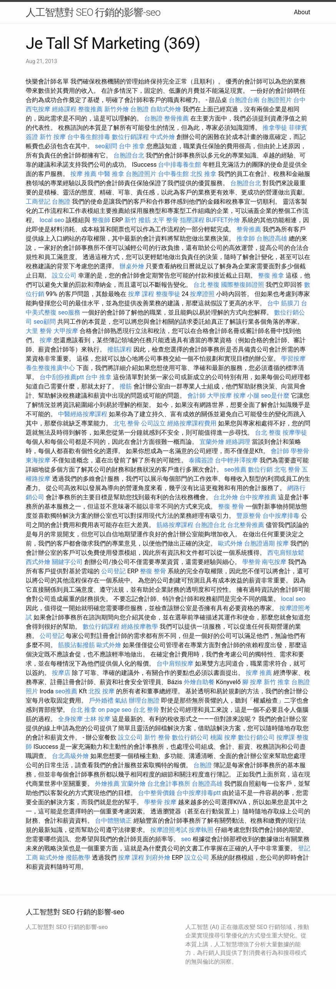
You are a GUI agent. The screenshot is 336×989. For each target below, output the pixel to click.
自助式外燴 (165, 109)
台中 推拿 (132, 146)
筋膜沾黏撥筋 (76, 645)
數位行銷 (260, 469)
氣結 (121, 700)
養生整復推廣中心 (50, 368)
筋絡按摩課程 (174, 525)
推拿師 (245, 238)
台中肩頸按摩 (174, 663)
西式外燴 (38, 562)
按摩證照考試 (168, 829)
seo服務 (69, 312)
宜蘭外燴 (212, 441)
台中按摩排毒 (281, 515)
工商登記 (38, 201)
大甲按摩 (65, 331)
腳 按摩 (252, 682)
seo (186, 839)
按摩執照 (201, 829)
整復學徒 (168, 294)
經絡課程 (64, 109)
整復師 (101, 220)
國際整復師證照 (242, 284)
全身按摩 (70, 719)
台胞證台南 (244, 100)
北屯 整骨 (126, 423)
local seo (52, 220)
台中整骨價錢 (156, 793)
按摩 (46, 340)
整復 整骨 (231, 506)
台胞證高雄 (271, 238)
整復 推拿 (271, 275)
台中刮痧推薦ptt (62, 377)
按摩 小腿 (246, 395)
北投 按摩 (101, 691)
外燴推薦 (107, 783)
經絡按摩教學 (139, 626)
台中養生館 (173, 173)
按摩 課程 (141, 294)
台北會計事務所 (168, 783)
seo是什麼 (275, 395)
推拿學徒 (275, 127)
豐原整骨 (248, 515)
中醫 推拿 (111, 173)
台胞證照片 (276, 100)
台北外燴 (225, 497)
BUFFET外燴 (223, 220)
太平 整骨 (165, 220)
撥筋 (126, 386)
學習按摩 (293, 358)
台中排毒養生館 (179, 164)
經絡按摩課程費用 (191, 423)
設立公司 (64, 275)
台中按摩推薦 (258, 497)
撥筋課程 (119, 349)
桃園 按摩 (223, 737)
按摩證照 (202, 294)
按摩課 (285, 737)
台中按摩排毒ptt (198, 793)
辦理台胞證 (144, 700)
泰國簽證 (201, 460)
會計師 (196, 395)
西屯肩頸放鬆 (285, 552)
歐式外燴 (230, 543)
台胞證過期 (259, 543)
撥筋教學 (78, 857)
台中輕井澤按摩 (236, 460)
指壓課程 (192, 220)
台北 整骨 (146, 709)
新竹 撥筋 (138, 220)
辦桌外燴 (132, 266)
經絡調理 (238, 441)
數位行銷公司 (190, 737)
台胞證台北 (128, 155)
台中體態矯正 (113, 820)
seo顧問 (106, 146)
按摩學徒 (295, 432)
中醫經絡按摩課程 (82, 414)
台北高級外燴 (70, 756)
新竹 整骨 (157, 737)
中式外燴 (162, 137)
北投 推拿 (203, 173)
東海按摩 (38, 460)
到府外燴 (158, 857)
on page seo (114, 709)
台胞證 (139, 109)
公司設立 (153, 423)
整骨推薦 (176, 118)
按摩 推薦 (83, 173)
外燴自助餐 (199, 682)
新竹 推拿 (277, 682)
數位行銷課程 (130, 137)
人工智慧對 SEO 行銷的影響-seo (93, 12)
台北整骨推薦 (245, 525)
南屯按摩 (274, 562)
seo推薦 (235, 469)
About (302, 12)
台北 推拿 (83, 709)
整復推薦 (90, 109)
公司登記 (113, 571)
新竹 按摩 (53, 137)
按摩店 (61, 672)
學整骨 (300, 451)
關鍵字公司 (67, 562)
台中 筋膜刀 (283, 303)
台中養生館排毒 (88, 137)
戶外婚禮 (101, 700)
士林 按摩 (97, 719)
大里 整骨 (39, 331)
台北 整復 (206, 284)
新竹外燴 (116, 109)
